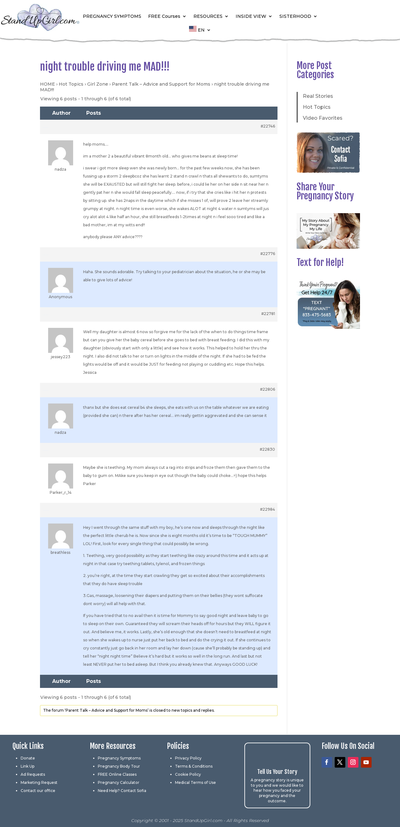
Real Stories (318, 96)
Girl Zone (97, 84)
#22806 (267, 389)
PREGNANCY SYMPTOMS (112, 16)
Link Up (27, 766)
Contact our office (38, 790)
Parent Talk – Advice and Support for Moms (161, 84)
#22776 (267, 253)
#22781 (268, 313)
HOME (47, 84)
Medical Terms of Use (195, 782)
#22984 (267, 509)
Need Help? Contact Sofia (122, 790)
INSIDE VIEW (251, 16)
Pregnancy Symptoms (119, 758)
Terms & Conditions (193, 766)
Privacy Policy (188, 758)
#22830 (267, 449)
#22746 (268, 126)
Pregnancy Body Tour (119, 766)
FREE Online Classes (117, 774)
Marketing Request (39, 782)
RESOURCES (207, 16)
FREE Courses (164, 16)
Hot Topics (71, 84)
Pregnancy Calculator (118, 782)
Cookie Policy (188, 774)
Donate (28, 758)
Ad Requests (33, 774)
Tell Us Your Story (277, 771)
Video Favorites (322, 118)
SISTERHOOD (295, 16)
